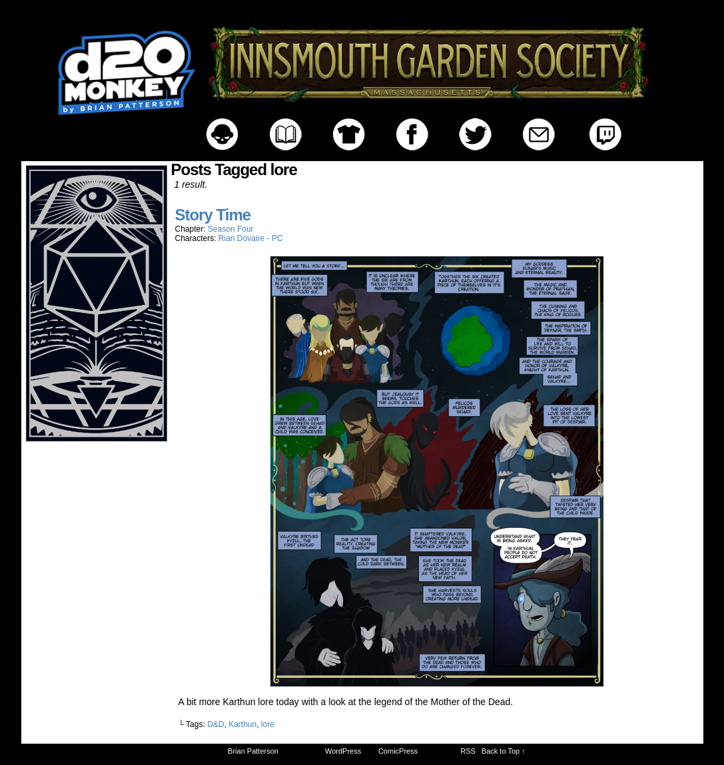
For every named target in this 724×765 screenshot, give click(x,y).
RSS (468, 751)
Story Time (213, 215)
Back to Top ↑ (504, 751)
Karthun (242, 724)
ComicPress (398, 751)
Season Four (231, 229)
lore (267, 724)
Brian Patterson (253, 751)
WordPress (343, 751)
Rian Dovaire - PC (250, 238)
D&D (215, 724)
